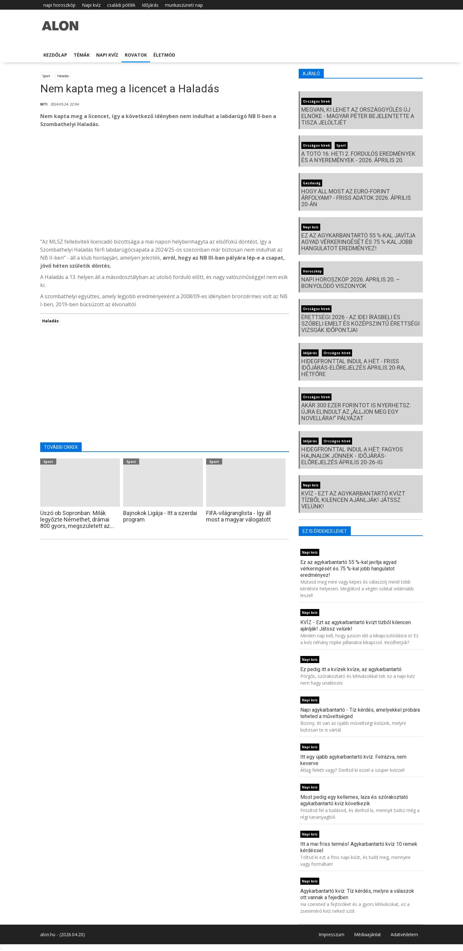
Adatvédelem (404, 934)
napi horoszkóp (59, 5)
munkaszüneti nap (184, 5)
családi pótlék (121, 5)
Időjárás (150, 5)
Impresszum (331, 934)
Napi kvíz (91, 5)
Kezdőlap (55, 55)
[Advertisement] (164, 185)
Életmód (164, 55)
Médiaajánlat (367, 934)
